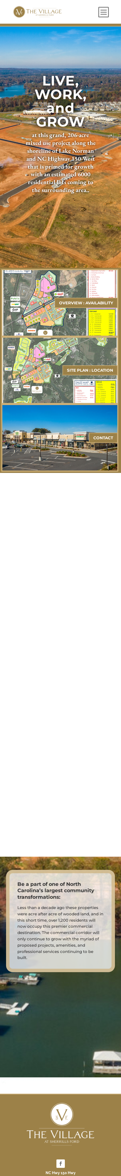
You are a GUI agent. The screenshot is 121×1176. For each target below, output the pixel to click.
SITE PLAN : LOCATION (90, 370)
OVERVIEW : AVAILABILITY (86, 302)
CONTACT (103, 437)
